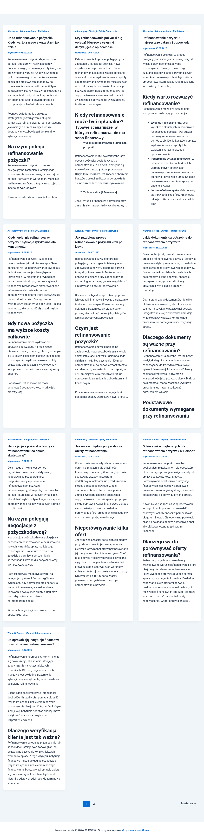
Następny (188, 807)
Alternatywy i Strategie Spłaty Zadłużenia (30, 31)
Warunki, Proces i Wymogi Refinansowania (98, 230)
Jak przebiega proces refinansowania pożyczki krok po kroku (100, 241)
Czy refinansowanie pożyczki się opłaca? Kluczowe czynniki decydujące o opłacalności (100, 42)
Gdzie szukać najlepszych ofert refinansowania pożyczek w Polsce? (166, 450)
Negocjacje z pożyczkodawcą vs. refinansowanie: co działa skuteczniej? (33, 450)
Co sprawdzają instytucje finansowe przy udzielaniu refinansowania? (27, 643)
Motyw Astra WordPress (135, 830)
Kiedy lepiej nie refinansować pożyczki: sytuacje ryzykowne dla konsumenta (33, 241)
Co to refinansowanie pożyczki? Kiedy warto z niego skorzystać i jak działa (32, 42)
